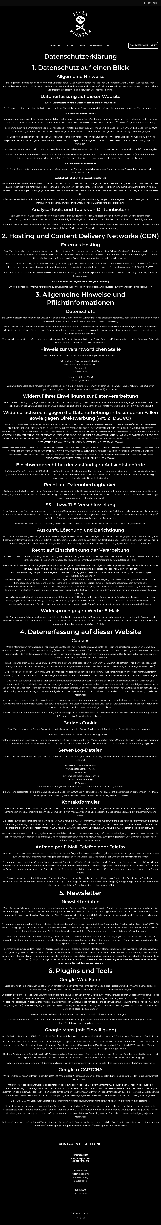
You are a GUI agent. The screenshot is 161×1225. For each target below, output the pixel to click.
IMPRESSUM (80, 1189)
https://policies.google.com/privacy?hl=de (80, 1023)
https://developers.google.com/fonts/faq (87, 1019)
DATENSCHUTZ (80, 1193)
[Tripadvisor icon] (155, 3)
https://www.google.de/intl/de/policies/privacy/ (130, 1063)
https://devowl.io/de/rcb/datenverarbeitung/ (132, 122)
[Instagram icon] (149, 3)
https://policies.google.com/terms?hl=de (106, 1125)
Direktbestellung (80, 1155)
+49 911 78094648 (80, 1161)
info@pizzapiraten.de (80, 1158)
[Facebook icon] (144, 3)
